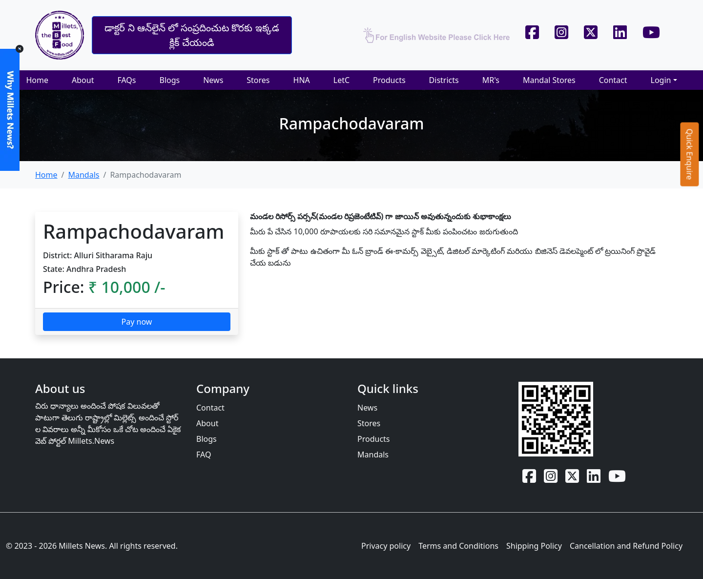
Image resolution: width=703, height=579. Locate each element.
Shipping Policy (534, 545)
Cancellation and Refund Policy (626, 545)
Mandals (83, 174)
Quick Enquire (689, 154)
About (83, 80)
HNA (301, 80)
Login (661, 80)
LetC (341, 80)
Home (37, 80)
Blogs (169, 80)
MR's (490, 80)
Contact (613, 80)
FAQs (126, 80)
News (213, 80)
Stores (258, 80)
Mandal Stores (549, 80)
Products (389, 80)
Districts (444, 80)
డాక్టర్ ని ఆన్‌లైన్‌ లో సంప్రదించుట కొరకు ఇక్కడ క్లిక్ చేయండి (191, 35)
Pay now (137, 321)
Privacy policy (386, 545)
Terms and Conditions (458, 545)
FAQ (203, 454)
